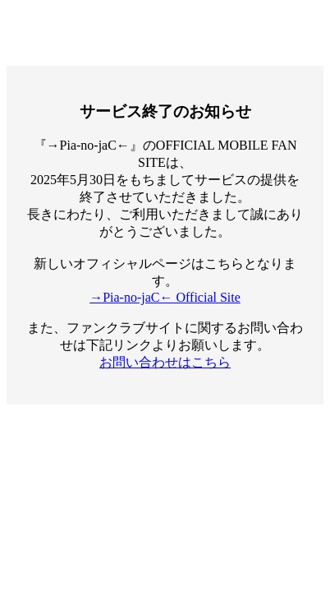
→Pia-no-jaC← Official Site (165, 297)
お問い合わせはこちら (165, 362)
